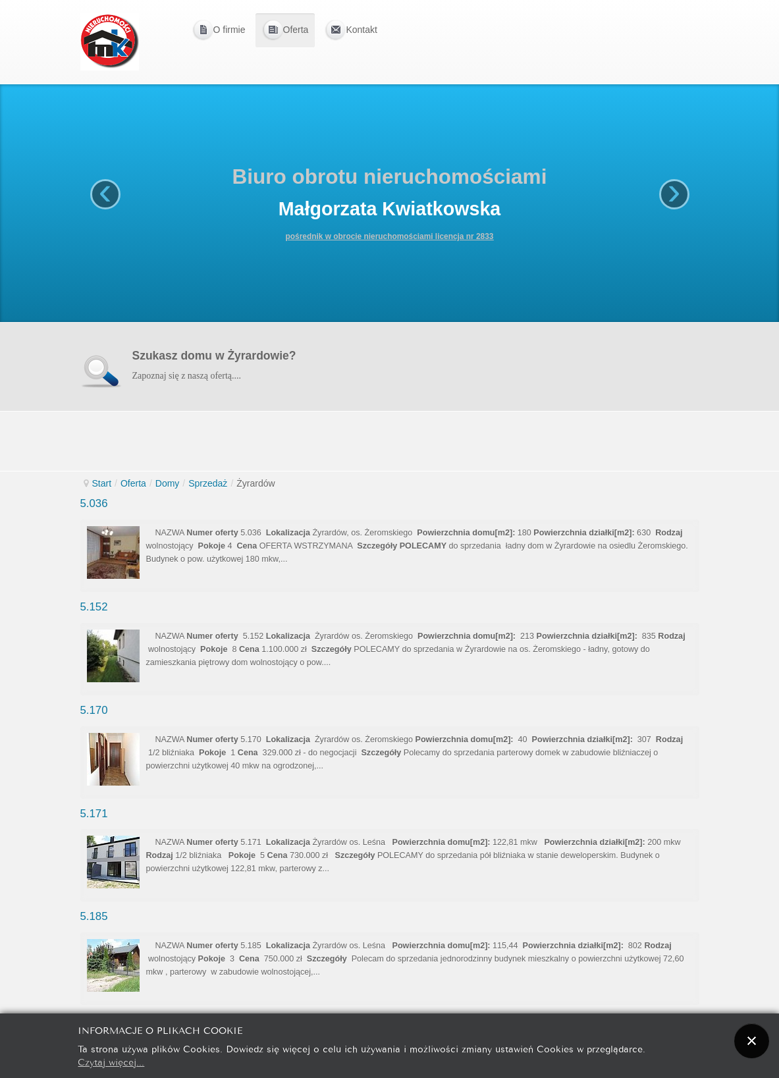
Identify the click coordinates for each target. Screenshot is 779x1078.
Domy (167, 483)
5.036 (94, 503)
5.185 (94, 916)
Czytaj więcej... (111, 1061)
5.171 (94, 813)
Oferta (133, 483)
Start (102, 483)
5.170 (94, 710)
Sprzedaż (207, 483)
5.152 (94, 607)
